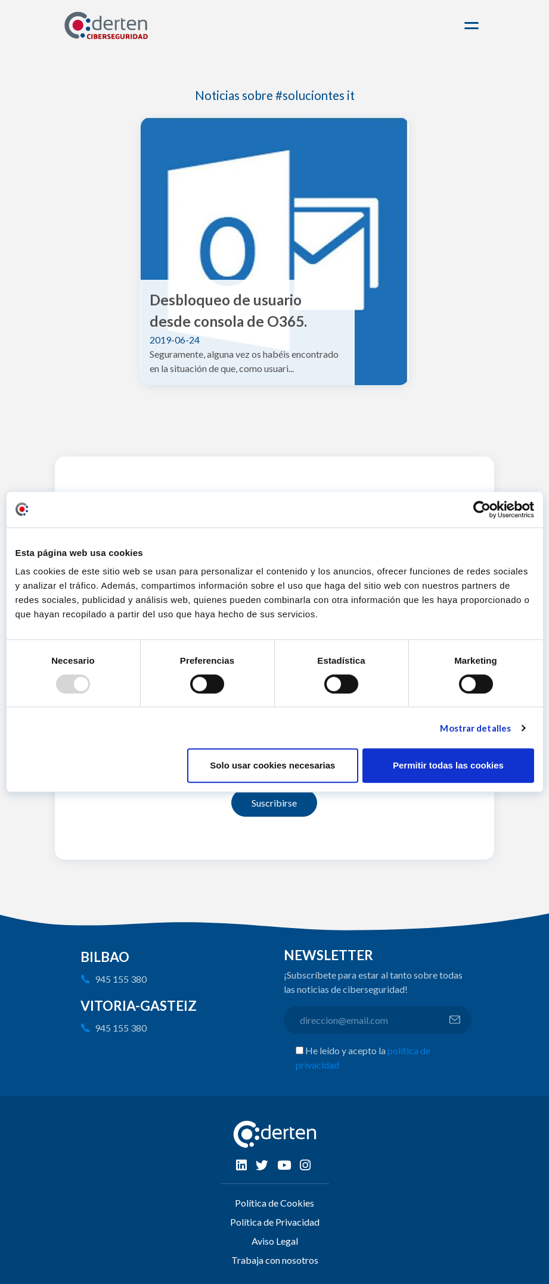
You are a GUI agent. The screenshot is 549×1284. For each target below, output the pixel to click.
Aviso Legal (275, 1240)
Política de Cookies (274, 1202)
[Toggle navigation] (473, 25)
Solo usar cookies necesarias (272, 765)
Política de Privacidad (275, 1221)
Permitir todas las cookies (448, 765)
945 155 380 (121, 979)
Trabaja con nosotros (274, 1260)
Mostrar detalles (475, 728)
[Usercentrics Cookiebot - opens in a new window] (482, 509)
